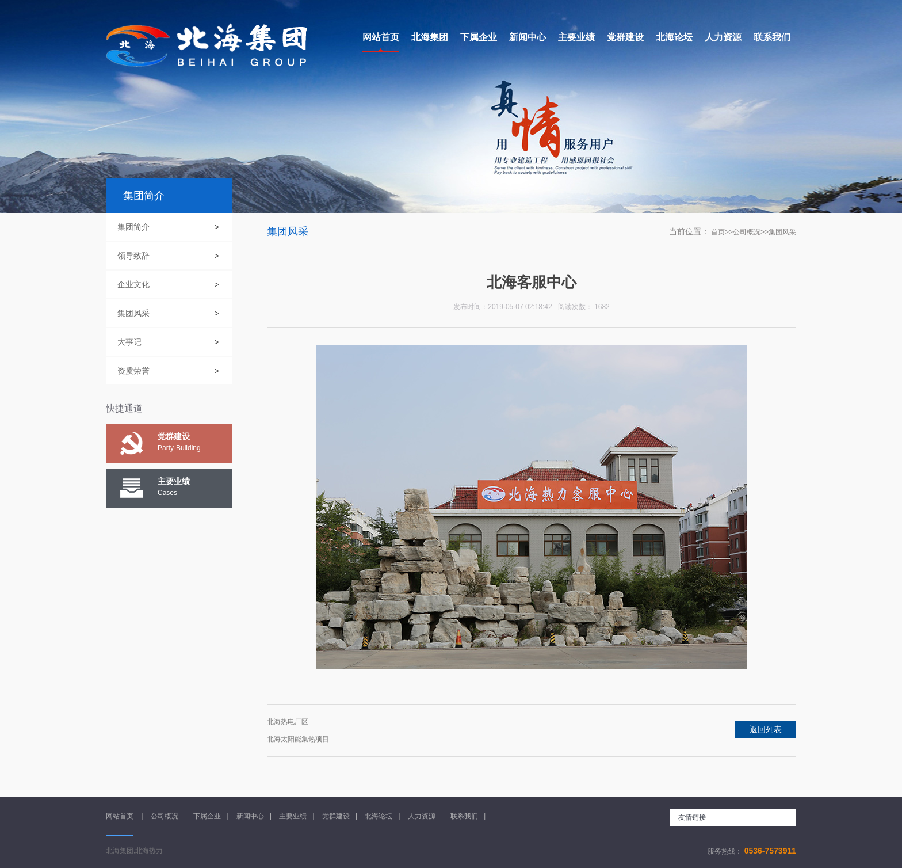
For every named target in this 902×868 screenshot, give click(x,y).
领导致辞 (133, 255)
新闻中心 (250, 816)
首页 (718, 232)
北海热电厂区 (287, 722)
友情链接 (692, 817)
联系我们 (464, 816)
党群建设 (336, 816)
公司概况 (746, 232)
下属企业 (207, 816)
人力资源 (421, 816)
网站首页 (120, 816)
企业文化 (133, 284)
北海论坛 (378, 816)
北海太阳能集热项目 (298, 739)
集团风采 (133, 313)
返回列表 (766, 729)
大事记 (129, 342)
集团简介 (133, 226)
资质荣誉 (133, 370)
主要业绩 (293, 816)
